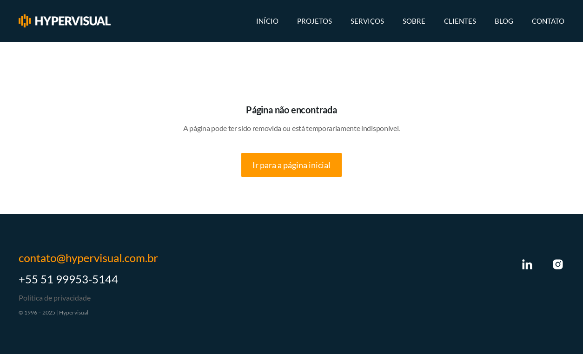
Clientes (460, 21)
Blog (504, 21)
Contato (548, 21)
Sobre (414, 21)
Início (267, 21)
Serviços (367, 21)
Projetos (314, 21)
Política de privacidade (55, 297)
